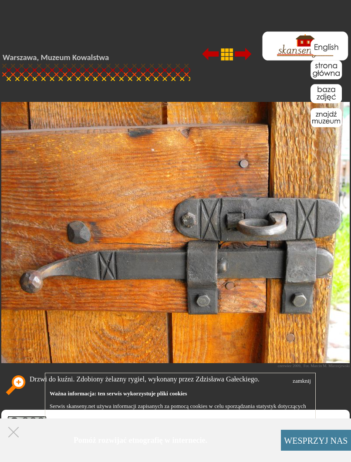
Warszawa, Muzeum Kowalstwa (56, 57)
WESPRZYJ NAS (316, 440)
